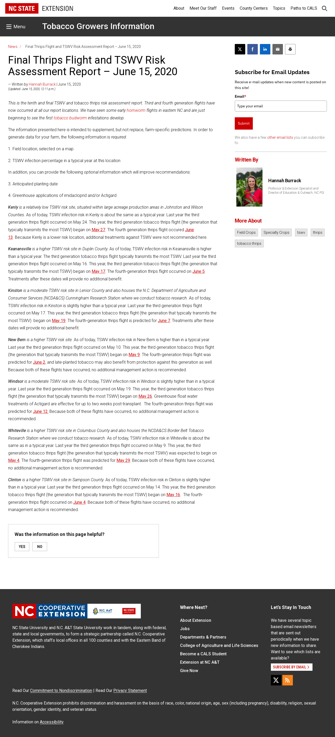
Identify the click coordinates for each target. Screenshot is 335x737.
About (179, 8)
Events (228, 8)
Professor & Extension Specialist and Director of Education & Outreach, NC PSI (296, 191)
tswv (301, 232)
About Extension (195, 620)
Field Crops (246, 232)
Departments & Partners (203, 637)
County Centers (254, 8)
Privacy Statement (130, 690)
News (13, 47)
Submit (244, 123)
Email (240, 96)
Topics (279, 8)
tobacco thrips (249, 243)
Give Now (189, 670)
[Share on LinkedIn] (265, 49)
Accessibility (52, 721)
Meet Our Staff (203, 8)
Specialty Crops (276, 232)
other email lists (280, 137)
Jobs (185, 628)
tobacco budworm (70, 117)
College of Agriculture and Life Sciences (219, 645)
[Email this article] (277, 49)
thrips (317, 232)
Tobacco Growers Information (98, 26)
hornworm (136, 110)
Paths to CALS (304, 8)
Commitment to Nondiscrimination (61, 690)
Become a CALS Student (203, 653)
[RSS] (287, 680)
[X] (276, 680)
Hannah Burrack (42, 84)
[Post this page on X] (240, 49)
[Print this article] (290, 49)
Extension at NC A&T (200, 662)
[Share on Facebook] (252, 49)
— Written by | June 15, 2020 (44, 84)
